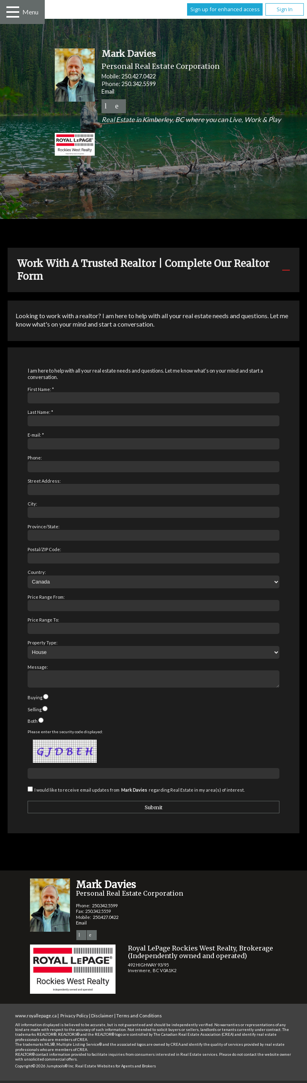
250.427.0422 (139, 76)
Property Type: (43, 642)
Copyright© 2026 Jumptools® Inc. (44, 1068)
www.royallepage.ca (36, 1018)
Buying (35, 699)
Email (108, 91)
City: (32, 503)
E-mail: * (36, 434)
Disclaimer (102, 1018)
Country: (37, 572)
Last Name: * (40, 412)
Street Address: (44, 480)
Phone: (35, 457)
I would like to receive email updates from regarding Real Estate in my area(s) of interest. (139, 792)
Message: (38, 667)
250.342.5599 (139, 83)
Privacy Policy (74, 1018)
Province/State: (44, 526)
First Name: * (41, 389)
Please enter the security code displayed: (65, 734)
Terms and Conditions (139, 1018)
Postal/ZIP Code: (44, 549)
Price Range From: (46, 597)
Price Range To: (43, 619)
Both (33, 723)
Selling (35, 711)
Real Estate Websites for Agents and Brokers (115, 1068)
